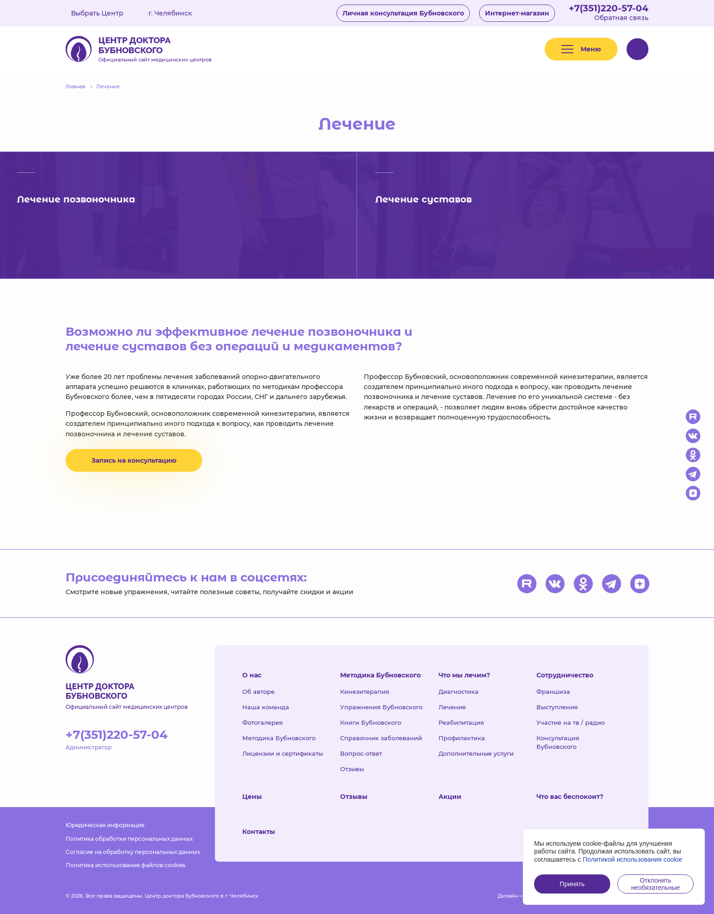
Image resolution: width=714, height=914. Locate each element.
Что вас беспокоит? (569, 797)
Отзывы (352, 769)
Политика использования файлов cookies (125, 865)
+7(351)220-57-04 (608, 8)
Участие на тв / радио (570, 722)
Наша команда (265, 707)
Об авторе (258, 691)
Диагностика (459, 691)
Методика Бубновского (279, 738)
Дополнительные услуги (476, 753)
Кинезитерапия (364, 691)
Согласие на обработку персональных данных (133, 851)
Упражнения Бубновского (381, 707)
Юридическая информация (105, 825)
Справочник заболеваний (381, 738)
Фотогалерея (262, 722)
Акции (450, 797)
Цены (252, 797)
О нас (251, 675)
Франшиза (553, 691)
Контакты (258, 832)
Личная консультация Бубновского (403, 13)
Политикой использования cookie (633, 859)
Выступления (557, 707)
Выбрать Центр (104, 13)
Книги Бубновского (370, 722)
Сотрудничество (564, 675)
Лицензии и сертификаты (282, 753)
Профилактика (462, 738)
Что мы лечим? (464, 675)
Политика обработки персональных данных (129, 838)
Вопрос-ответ (361, 753)
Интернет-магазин (517, 13)
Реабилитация (461, 722)
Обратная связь (621, 18)
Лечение (452, 707)
